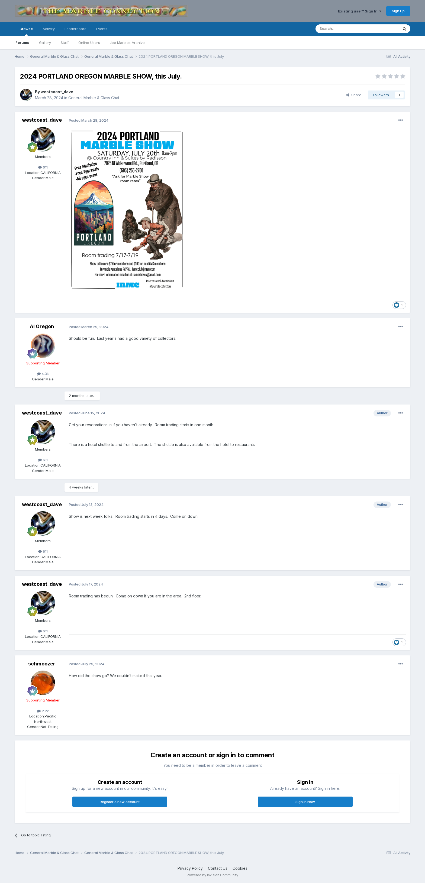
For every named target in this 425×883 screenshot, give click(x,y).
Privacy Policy (190, 868)
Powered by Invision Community (212, 875)
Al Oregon (42, 326)
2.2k (43, 711)
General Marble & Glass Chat (93, 97)
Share (353, 95)
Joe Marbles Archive (127, 42)
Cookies (240, 868)
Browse (26, 31)
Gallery (45, 42)
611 (43, 167)
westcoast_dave (57, 91)
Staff (65, 42)
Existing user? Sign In (359, 11)
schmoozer (41, 664)
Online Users (89, 42)
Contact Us (217, 868)
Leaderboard (75, 29)
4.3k (43, 373)
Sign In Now (305, 802)
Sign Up (398, 11)
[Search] (343, 28)
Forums (22, 42)
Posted (88, 120)
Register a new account (120, 802)
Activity (49, 29)
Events (101, 29)
